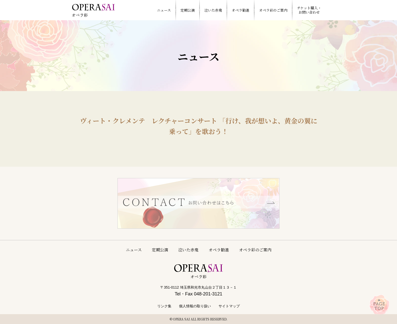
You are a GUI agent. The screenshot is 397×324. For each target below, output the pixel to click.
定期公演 (160, 250)
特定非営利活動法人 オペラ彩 (93, 10)
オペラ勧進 (219, 250)
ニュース (134, 250)
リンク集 (164, 306)
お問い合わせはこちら (198, 203)
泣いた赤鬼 (188, 250)
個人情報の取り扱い (195, 306)
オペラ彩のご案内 (255, 250)
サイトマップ (229, 306)
